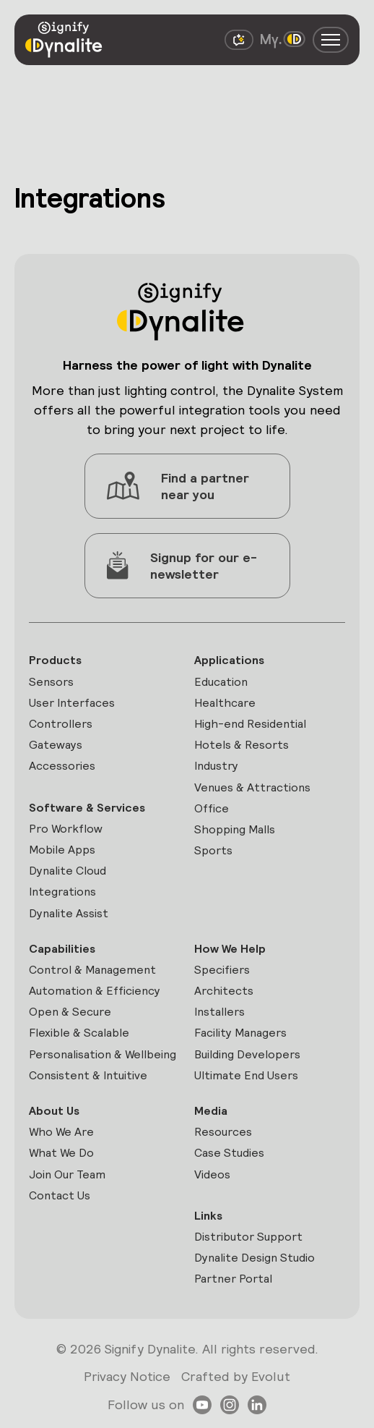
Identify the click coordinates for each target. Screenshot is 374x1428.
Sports (213, 850)
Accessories (62, 765)
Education (221, 681)
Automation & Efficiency (94, 990)
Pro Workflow (66, 828)
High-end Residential (250, 723)
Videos (212, 1174)
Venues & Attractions (252, 787)
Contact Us (59, 1195)
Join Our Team (67, 1174)
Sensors (51, 681)
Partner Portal (233, 1278)
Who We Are (61, 1131)
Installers (219, 1011)
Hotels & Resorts (241, 744)
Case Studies (229, 1152)
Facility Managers (240, 1032)
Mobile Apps (62, 849)
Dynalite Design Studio (254, 1257)
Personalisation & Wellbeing (102, 1054)
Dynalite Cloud (67, 870)
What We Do (61, 1152)
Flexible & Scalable (79, 1032)
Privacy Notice (127, 1376)
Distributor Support (248, 1236)
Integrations (62, 891)
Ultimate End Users (246, 1075)
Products (55, 660)
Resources (223, 1131)
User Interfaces (72, 702)
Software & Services (87, 807)
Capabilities (62, 948)
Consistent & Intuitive (88, 1075)
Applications (229, 660)
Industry (216, 765)
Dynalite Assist (68, 913)
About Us (54, 1110)
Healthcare (225, 702)
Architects (223, 990)
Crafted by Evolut (235, 1376)
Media (210, 1110)
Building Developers (247, 1054)
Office (211, 808)
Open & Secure (70, 1011)
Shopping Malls (234, 829)
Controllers (60, 723)
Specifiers (222, 969)
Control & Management (92, 969)
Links (208, 1215)
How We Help (230, 948)
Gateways (55, 744)
